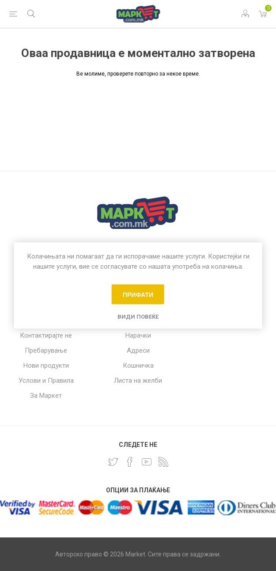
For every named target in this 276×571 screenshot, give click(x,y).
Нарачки (138, 335)
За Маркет (46, 396)
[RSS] (163, 462)
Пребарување (46, 350)
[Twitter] (113, 462)
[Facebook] (130, 462)
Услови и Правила (46, 380)
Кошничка (138, 365)
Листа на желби (138, 380)
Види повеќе (138, 316)
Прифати (138, 294)
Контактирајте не (46, 335)
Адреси (138, 350)
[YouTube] (147, 462)
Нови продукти (46, 365)
